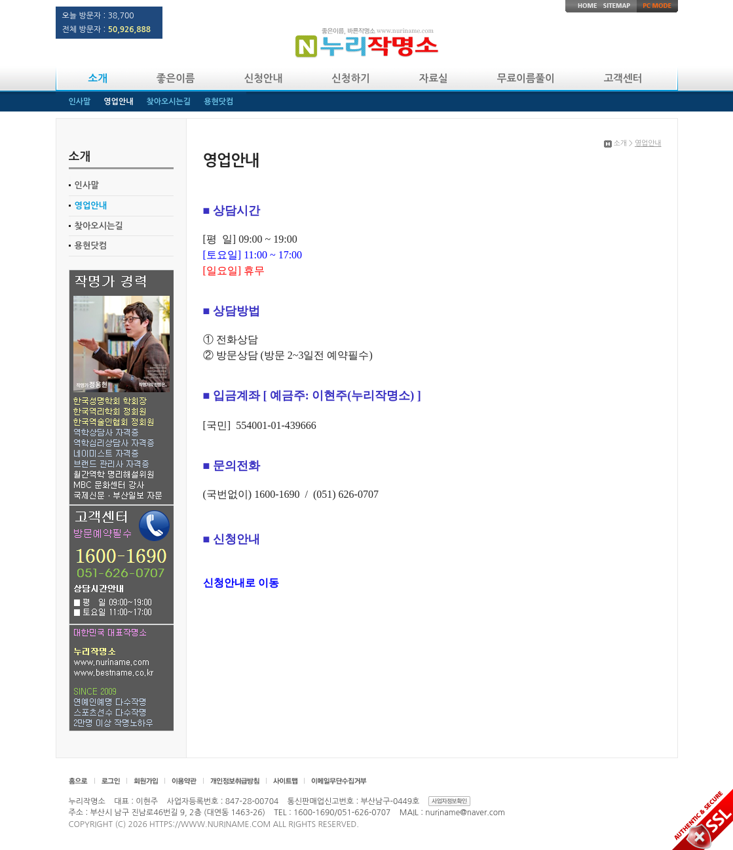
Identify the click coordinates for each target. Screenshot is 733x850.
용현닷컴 (91, 245)
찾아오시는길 (99, 226)
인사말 (87, 185)
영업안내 (91, 205)
